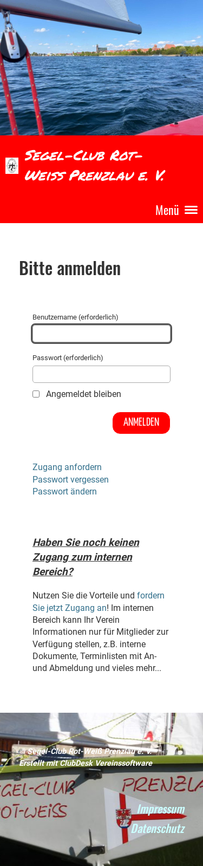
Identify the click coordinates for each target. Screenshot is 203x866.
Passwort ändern (64, 491)
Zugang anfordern (67, 467)
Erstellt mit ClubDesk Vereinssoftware (85, 763)
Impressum (160, 808)
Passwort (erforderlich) (101, 368)
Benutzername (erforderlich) (101, 327)
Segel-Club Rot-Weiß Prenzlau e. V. (94, 165)
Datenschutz (157, 827)
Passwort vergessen (70, 479)
